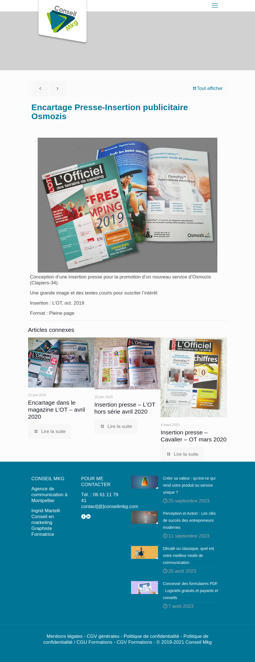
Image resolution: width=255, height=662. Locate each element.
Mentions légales (65, 636)
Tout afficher (207, 88)
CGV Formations (134, 642)
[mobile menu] (215, 5)
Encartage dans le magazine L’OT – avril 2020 (56, 409)
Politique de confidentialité (151, 636)
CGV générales (103, 636)
